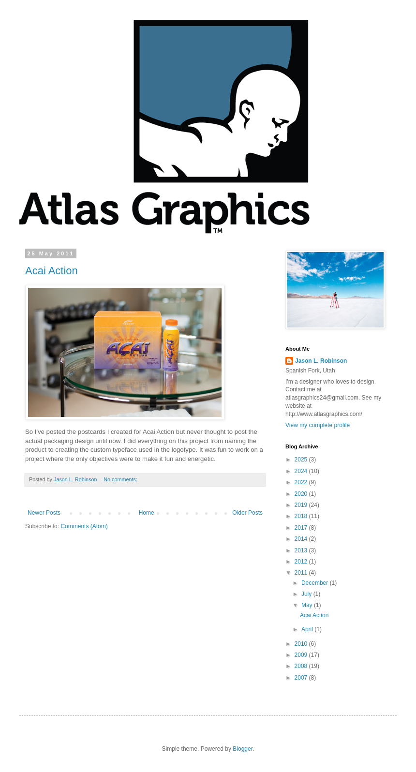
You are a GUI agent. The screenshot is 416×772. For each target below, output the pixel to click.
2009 (302, 655)
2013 (302, 550)
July (307, 594)
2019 (302, 505)
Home (146, 512)
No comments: (121, 479)
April (307, 629)
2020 (302, 493)
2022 (302, 482)
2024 (302, 471)
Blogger (243, 748)
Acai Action (51, 271)
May (307, 605)
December (315, 582)
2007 (302, 677)
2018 (302, 516)
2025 (302, 459)
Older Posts (247, 512)
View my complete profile (317, 425)
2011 (302, 572)
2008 (302, 666)
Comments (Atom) (83, 526)
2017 (302, 527)
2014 (302, 538)
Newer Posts (44, 512)
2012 (302, 561)
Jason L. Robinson (321, 360)
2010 (302, 643)
